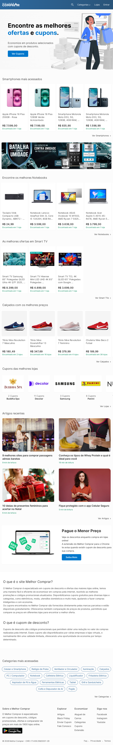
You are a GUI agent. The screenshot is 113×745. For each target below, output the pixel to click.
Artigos (60, 714)
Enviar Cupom (64, 722)
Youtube (101, 722)
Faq (85, 741)
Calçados (104, 669)
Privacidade (95, 741)
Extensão (79, 730)
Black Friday (63, 718)
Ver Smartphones (101, 135)
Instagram (102, 718)
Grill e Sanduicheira (91, 682)
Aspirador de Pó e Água (24, 682)
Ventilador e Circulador (65, 669)
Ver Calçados (103, 361)
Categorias (80, 722)
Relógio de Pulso (40, 669)
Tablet (72, 682)
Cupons (78, 726)
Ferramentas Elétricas (53, 682)
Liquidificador (76, 675)
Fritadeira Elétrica (97, 675)
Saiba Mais (71, 557)
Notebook (35, 675)
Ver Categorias (103, 696)
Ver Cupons (18, 53)
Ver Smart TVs (103, 298)
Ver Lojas (105, 406)
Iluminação (88, 669)
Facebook (102, 714)
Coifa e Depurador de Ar (50, 689)
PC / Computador (15, 675)
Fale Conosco (64, 726)
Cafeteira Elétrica (54, 675)
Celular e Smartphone (15, 669)
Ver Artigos (104, 518)
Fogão (72, 689)
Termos (107, 741)
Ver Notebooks (102, 234)
